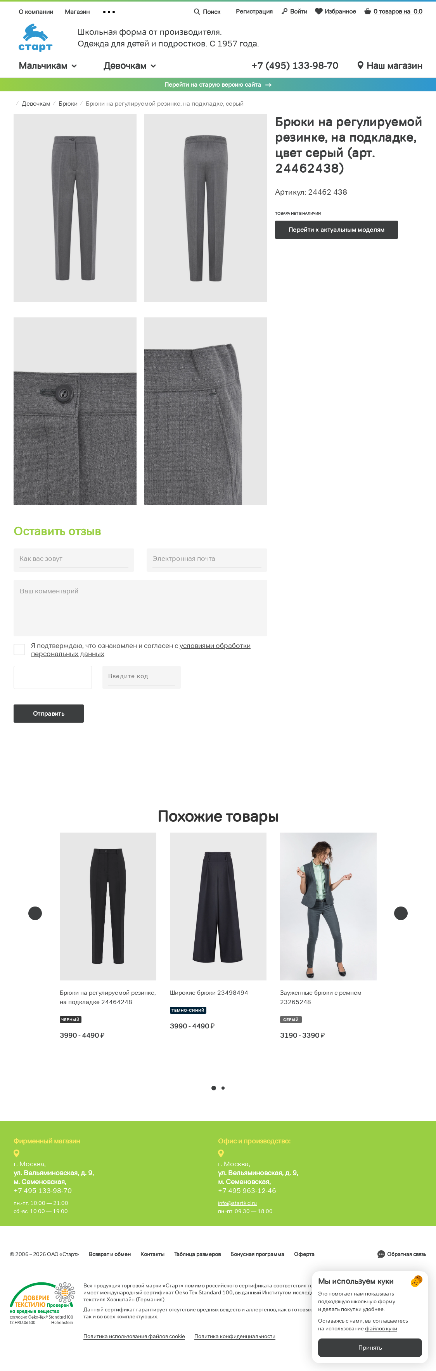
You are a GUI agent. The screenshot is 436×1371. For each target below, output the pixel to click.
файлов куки (381, 1328)
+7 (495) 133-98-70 (294, 65)
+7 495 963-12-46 (247, 1190)
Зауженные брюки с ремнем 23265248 (321, 997)
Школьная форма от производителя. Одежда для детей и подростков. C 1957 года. (168, 38)
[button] (214, 1088)
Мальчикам (48, 65)
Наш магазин (390, 65)
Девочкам (130, 65)
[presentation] (35, 913)
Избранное (335, 11)
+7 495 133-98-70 (43, 1190)
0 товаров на (393, 11)
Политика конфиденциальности (234, 1336)
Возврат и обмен (110, 1254)
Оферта (304, 1254)
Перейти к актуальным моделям (336, 229)
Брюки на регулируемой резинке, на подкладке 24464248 (108, 997)
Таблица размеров (197, 1254)
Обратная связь (406, 1254)
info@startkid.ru (237, 1203)
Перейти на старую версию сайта (212, 84)
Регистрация (254, 11)
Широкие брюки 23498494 (209, 992)
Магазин (77, 11)
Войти (293, 11)
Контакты (152, 1254)
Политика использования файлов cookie (134, 1336)
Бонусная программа (257, 1254)
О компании (36, 11)
